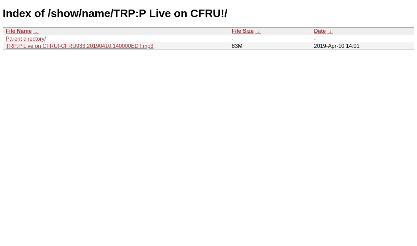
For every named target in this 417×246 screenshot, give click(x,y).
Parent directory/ (26, 39)
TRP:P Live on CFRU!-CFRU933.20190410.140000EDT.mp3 (79, 46)
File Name (19, 31)
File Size (243, 31)
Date (320, 31)
